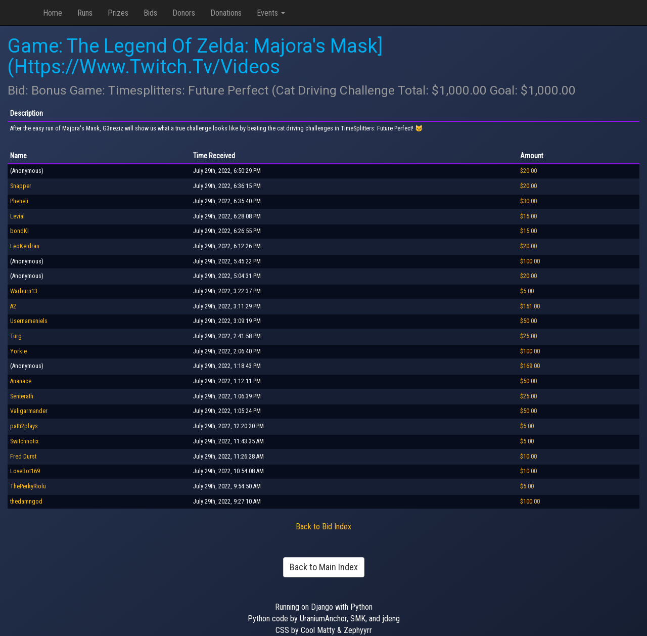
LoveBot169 (25, 471)
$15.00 (528, 216)
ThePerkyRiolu (28, 486)
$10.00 (528, 456)
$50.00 (528, 321)
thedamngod (26, 501)
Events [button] (271, 13)
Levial (17, 216)
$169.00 (530, 366)
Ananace (20, 381)
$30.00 (528, 201)
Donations (226, 13)
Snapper (20, 186)
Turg (16, 336)
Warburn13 (23, 291)
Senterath (21, 396)
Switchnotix (24, 441)
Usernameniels (29, 321)
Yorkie (18, 351)
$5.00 (527, 291)
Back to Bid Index (323, 526)
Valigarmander (29, 411)
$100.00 (530, 261)
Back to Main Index (324, 567)
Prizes (118, 13)
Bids (150, 13)
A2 (13, 306)
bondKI (19, 231)
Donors (183, 13)
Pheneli (19, 201)
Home (52, 13)
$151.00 (530, 306)
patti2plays (24, 426)
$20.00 (528, 170)
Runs (85, 13)
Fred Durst (23, 456)
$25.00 (528, 336)
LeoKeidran (24, 246)
